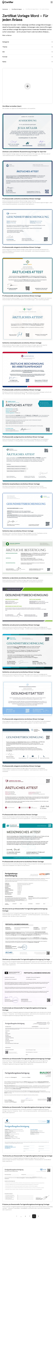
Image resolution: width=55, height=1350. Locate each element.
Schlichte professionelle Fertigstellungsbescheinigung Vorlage (26, 1059)
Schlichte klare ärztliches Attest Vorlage (18, 531)
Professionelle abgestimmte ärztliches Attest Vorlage (23, 719)
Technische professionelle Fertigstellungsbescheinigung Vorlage (27, 1156)
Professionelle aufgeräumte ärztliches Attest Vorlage (23, 437)
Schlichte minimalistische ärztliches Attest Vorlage (21, 343)
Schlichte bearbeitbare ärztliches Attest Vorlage (21, 484)
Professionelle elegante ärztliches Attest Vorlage (21, 247)
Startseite (5, 9)
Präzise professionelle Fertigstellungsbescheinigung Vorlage (25, 1204)
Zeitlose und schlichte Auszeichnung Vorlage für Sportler (24, 152)
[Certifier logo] (7, 2)
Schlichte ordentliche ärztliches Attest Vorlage (20, 578)
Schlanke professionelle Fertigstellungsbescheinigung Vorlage (26, 1107)
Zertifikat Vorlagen (17, 9)
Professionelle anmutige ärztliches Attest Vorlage (21, 296)
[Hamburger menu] (52, 2)
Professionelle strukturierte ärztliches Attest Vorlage (23, 862)
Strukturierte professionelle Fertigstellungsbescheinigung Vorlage (24, 910)
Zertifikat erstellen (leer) (11, 106)
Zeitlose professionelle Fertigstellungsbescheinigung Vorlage (26, 959)
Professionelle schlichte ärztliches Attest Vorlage (21, 199)
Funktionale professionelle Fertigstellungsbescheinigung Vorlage (24, 1009)
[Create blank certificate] (27, 86)
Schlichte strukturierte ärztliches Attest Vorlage (21, 625)
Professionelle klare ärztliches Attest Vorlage (20, 815)
